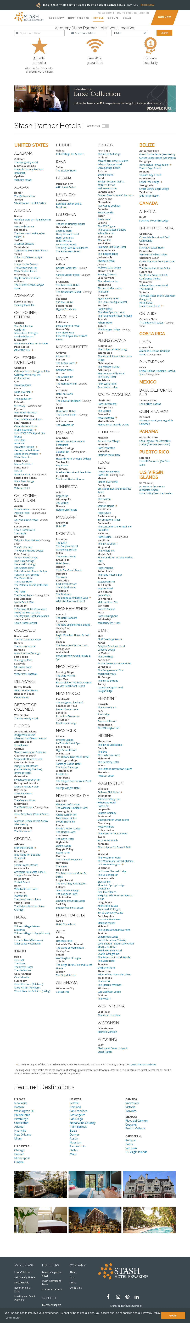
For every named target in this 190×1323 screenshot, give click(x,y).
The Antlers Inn (106, 550)
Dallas (74, 1150)
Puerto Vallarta (135, 1128)
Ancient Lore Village (108, 441)
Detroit (19, 1154)
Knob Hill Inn (21, 987)
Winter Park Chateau (25, 674)
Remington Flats (23, 660)
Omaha (19, 1162)
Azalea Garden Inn (66, 814)
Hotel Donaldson (65, 924)
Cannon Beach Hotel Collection (115, 195)
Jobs (72, 1277)
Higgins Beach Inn (66, 309)
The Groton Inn (64, 376)
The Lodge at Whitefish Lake (72, 597)
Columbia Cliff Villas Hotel (112, 247)
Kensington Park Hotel (26, 450)
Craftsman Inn (22, 378)
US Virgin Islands (136, 1152)
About (73, 1272)
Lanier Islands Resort (26, 865)
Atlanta (19, 1126)
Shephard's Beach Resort (28, 759)
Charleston (21, 1123)
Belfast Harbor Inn (66, 267)
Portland (75, 1107)
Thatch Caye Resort (150, 168)
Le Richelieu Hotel (66, 244)
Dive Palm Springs (24, 561)
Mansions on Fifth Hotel (111, 373)
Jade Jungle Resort (149, 195)
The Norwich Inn (107, 707)
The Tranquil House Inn (69, 859)
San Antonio (78, 1146)
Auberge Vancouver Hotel (153, 285)
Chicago (19, 1150)
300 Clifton (62, 502)
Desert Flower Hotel (67, 709)
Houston (75, 1142)
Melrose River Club (108, 602)
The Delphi (20, 533)
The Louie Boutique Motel (112, 302)
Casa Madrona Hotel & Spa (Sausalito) (25, 428)
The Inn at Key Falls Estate (71, 883)
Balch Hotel (104, 219)
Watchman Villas (107, 673)
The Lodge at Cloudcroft (69, 702)
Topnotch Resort (107, 721)
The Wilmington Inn (108, 728)
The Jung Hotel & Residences (72, 248)
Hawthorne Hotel (65, 411)
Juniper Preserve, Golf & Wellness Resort (111, 183)
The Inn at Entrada (108, 680)
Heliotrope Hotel (107, 802)
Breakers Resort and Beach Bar (73, 472)
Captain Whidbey (107, 812)
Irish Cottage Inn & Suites (70, 154)
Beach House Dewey (26, 690)
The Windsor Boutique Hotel (72, 807)
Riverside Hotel (22, 772)
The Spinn (103, 291)
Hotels (98, 18)
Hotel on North (64, 394)
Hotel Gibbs (104, 595)
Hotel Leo (103, 806)
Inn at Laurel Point (149, 306)
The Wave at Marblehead (70, 947)
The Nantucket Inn (66, 383)
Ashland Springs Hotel (110, 164)
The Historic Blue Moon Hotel (72, 757)
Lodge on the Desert (25, 264)
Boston (19, 1107)
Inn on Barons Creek (109, 519)
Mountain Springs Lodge (111, 885)
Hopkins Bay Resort (150, 175)
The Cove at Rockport (68, 400)
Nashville (20, 1130)
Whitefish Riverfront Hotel (70, 601)
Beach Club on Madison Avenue (73, 682)
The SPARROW (22, 970)
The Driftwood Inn (24, 196)
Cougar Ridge (105, 691)
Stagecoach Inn (106, 581)
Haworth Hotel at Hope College (73, 458)
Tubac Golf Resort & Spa (28, 257)
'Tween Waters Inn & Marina (30, 752)
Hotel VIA (19, 443)
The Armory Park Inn (25, 267)
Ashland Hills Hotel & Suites (113, 161)
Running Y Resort (107, 274)
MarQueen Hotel (107, 947)
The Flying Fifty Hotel (26, 162)
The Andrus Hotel (65, 556)
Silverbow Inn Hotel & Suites (30, 203)
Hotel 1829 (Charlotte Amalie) (155, 493)
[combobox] (39, 33)
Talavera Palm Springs (26, 574)
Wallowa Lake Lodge (109, 267)
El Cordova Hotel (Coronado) (30, 609)
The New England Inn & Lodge (73, 624)
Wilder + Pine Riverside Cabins (114, 974)
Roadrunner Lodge (66, 723)
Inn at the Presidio (24, 447)
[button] (23, 236)
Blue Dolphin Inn (23, 326)
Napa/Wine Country (83, 1123)
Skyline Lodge (63, 845)
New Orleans (22, 1134)
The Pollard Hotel (65, 587)
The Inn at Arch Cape (109, 154)
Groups (113, 18)
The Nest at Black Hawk (27, 639)
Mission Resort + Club (26, 786)
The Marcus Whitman (109, 984)
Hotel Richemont (107, 404)
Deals (127, 18)
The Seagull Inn (22, 398)
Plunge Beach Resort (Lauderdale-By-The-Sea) (28, 767)
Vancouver (132, 1103)
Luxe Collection (22, 1272)
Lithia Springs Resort (109, 167)
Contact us (76, 1287)
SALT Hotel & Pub (108, 840)
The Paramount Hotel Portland (115, 315)
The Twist (19, 591)
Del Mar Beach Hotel (26, 519)
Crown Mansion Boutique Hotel (156, 261)
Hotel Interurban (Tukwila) (112, 940)
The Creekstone (23, 547)
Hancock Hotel (64, 940)
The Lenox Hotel (65, 363)
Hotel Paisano (105, 567)
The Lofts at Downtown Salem (115, 768)
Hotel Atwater (22, 509)
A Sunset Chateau (24, 243)
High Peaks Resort (66, 750)
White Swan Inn (22, 457)
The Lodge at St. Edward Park (114, 847)
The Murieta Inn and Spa (28, 419)
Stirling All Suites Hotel (151, 247)
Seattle (74, 1103)
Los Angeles (77, 1115)
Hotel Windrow (106, 826)
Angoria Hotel (105, 588)
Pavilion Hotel (22, 512)
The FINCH (104, 981)
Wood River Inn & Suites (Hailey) (32, 991)
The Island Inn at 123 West (112, 833)
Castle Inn (19, 329)
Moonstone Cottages (26, 333)
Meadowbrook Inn (66, 818)
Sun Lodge (103, 714)
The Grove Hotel (23, 967)
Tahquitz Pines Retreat (27, 540)
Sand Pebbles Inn (23, 336)
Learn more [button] (12, 1317)
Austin (74, 1138)
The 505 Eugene (107, 226)
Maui (73, 1154)
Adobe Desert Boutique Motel (114, 663)
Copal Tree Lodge (149, 181)
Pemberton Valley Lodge (153, 254)
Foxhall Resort (22, 882)
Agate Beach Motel (108, 298)
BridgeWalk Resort (24, 735)
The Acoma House (24, 646)
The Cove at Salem (66, 414)
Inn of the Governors (67, 716)
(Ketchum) (34, 987)
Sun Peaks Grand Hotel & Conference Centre (153, 276)
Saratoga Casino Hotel (68, 763)
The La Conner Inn (108, 874)
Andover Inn (62, 356)
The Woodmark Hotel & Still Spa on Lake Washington (115, 862)
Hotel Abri (19, 440)
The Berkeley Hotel (108, 762)
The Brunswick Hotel (67, 285)
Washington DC (24, 1111)
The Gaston (104, 499)
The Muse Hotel (23, 581)
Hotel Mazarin (64, 241)
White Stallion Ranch (25, 271)
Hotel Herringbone (108, 616)
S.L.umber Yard (22, 667)
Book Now (56, 18)
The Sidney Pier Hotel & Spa (155, 268)
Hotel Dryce (104, 512)
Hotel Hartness (106, 417)
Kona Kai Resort (23, 793)
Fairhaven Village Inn (109, 799)
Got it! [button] (173, 1315)
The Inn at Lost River (109, 1015)
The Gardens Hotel (24, 800)
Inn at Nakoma (22, 385)
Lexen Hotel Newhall (25, 622)
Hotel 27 (60, 526)
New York (20, 1103)
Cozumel (131, 1124)
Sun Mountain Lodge (109, 991)
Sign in (144, 13)
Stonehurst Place (23, 847)
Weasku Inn (104, 240)
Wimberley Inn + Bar (109, 622)
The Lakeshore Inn (108, 281)
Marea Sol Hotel (23, 464)
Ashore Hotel (105, 322)
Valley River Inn (106, 233)
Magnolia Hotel (106, 260)
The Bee (102, 751)
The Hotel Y (104, 998)
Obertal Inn (104, 888)
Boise (73, 1130)
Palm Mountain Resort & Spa (30, 571)
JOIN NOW (164, 17)
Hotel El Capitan (106, 609)
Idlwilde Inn (62, 774)
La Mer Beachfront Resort (70, 686)
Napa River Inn (22, 391)
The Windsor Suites (108, 366)
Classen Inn (62, 991)
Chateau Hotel (64, 230)
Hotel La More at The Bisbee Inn (32, 219)
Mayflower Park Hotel (110, 950)
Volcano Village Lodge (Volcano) (32, 933)
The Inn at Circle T (108, 543)
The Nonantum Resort (68, 292)
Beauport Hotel (64, 369)
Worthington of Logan (68, 958)
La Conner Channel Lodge (112, 871)
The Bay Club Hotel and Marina (31, 616)
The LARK (61, 542)
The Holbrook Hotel (109, 755)
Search (164, 32)
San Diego (76, 1119)
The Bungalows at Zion (111, 670)
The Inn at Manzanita (109, 288)
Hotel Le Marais (65, 237)
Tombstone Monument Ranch (31, 250)
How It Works (78, 18)
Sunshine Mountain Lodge (153, 220)
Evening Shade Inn (24, 305)
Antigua (130, 1140)
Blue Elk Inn (104, 881)
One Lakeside (21, 977)
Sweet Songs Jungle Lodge (154, 188)
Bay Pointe (62, 465)
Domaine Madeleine (109, 919)
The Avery (19, 963)
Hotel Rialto (145, 302)
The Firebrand (63, 594)
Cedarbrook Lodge (108, 936)
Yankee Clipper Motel (68, 274)
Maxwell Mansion (107, 1031)
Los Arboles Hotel (24, 567)
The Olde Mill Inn (65, 675)
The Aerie (61, 866)
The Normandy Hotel (26, 718)
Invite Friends (127, 13)
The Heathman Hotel (109, 857)
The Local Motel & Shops (112, 229)
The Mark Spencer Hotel (111, 312)
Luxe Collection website (142, 1064)
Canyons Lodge (106, 649)
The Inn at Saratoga (67, 767)
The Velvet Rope (23, 595)
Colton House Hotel (109, 471)
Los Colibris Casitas (150, 404)
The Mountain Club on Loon (71, 645)
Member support (51, 1304)
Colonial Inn (62, 451)
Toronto (130, 1111)
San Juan (131, 1148)
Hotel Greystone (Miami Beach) (31, 814)
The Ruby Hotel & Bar (110, 574)
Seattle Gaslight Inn (108, 953)
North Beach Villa (23, 602)
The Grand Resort (66, 975)
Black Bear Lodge (24, 481)
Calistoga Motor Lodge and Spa (32, 371)
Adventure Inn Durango (27, 653)
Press (73, 1282)
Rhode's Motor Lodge (68, 828)
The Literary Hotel (66, 170)
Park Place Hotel (65, 332)
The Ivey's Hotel (65, 838)
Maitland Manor (106, 923)
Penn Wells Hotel (107, 383)
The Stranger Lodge (109, 329)
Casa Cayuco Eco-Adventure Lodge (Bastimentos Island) (155, 442)
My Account (106, 13)
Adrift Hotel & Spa (108, 905)
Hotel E (18, 471)
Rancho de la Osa (24, 226)
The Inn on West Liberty (27, 899)
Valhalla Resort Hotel (25, 889)
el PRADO (19, 405)
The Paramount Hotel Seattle (114, 957)
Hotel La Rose (22, 474)
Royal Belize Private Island (154, 164)
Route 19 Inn (63, 852)
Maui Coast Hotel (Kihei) (27, 943)
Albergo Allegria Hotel (68, 788)
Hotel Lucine (104, 536)
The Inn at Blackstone (110, 744)
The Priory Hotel (107, 377)
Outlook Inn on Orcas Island (113, 819)
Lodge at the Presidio (26, 453)
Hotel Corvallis (106, 212)
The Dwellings (105, 656)
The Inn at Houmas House (70, 223)
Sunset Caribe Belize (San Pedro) (157, 157)
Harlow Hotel (105, 308)
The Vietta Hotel (23, 807)
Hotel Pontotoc (106, 448)
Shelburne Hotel (106, 967)
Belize (129, 1144)
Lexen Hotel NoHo (24, 530)
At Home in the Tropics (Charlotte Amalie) (152, 488)
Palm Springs (78, 1126)
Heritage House (23, 179)
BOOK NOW (147, 5)
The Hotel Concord (66, 617)
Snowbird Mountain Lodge (70, 900)
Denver (74, 1134)
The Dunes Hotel (23, 578)
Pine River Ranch (107, 892)
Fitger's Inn (62, 496)
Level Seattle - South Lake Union (116, 943)
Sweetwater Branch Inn (27, 779)
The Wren (61, 577)
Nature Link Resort (66, 509)
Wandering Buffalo (66, 549)
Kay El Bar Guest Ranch (27, 278)
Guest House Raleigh (67, 890)
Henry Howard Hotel (67, 234)
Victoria (130, 1107)
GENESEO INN (22, 350)
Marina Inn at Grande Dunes (113, 424)
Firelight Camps (64, 739)
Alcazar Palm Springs (25, 557)
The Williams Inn (65, 424)
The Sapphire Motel (67, 546)
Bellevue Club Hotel (108, 792)
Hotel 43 (19, 960)
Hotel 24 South (106, 775)
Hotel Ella (103, 475)
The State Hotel (106, 960)
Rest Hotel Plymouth (25, 412)
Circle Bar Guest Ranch (68, 570)
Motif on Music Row (109, 454)
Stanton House (106, 505)
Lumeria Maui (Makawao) (28, 940)
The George (104, 410)
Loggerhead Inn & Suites (69, 907)
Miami (18, 1138)
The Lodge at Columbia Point (114, 929)
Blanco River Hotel (108, 481)
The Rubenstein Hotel (68, 251)
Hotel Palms (21, 745)
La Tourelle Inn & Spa (68, 743)
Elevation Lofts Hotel (67, 804)
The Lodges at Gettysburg (112, 349)
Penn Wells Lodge (108, 387)
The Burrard (146, 288)
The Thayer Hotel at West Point (73, 781)
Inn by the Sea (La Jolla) (27, 612)
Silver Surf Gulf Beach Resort (30, 738)
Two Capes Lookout (109, 205)
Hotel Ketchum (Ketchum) (28, 984)
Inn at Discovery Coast (110, 912)
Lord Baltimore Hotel (68, 325)
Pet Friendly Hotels (24, 1277)
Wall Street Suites (107, 188)
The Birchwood (22, 831)
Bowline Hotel (105, 174)
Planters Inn (20, 896)
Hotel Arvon (62, 563)
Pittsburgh (21, 1119)
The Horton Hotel (66, 832)
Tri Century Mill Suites (151, 322)
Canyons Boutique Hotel (111, 646)
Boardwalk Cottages (109, 909)
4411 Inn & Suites (66, 187)
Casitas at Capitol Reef (110, 687)
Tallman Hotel (22, 488)
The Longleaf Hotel (66, 893)
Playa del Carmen (136, 1120)
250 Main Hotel (64, 302)
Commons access (52, 1289)
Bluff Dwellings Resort (110, 639)
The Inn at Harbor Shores (70, 479)
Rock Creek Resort (66, 584)
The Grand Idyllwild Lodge (28, 550)
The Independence (108, 253)
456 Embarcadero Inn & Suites (31, 343)
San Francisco (78, 1111)
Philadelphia (22, 1115)
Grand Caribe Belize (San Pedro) (157, 154)
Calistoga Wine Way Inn (27, 374)
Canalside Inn (21, 697)
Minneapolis (22, 1158)
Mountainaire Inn (65, 821)
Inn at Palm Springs (25, 564)
